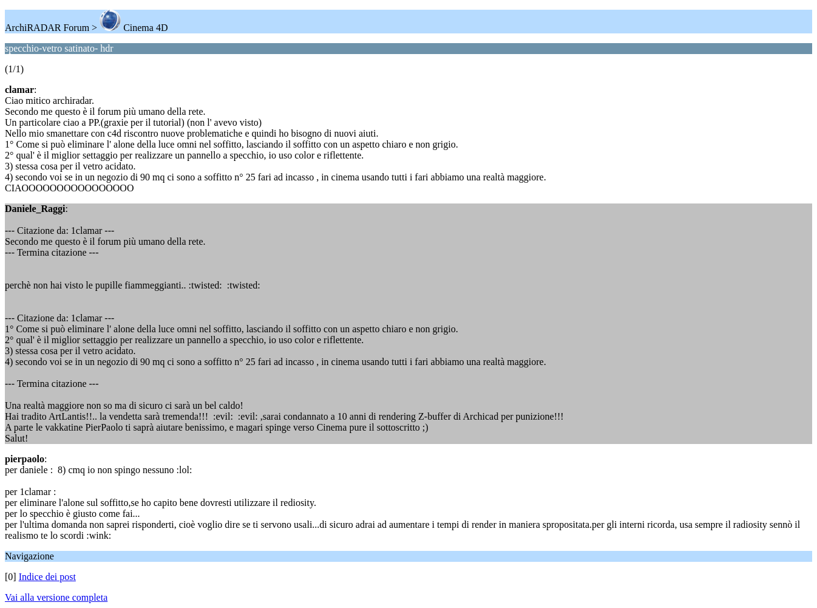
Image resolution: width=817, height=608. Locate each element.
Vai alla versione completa (56, 597)
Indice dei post (47, 577)
